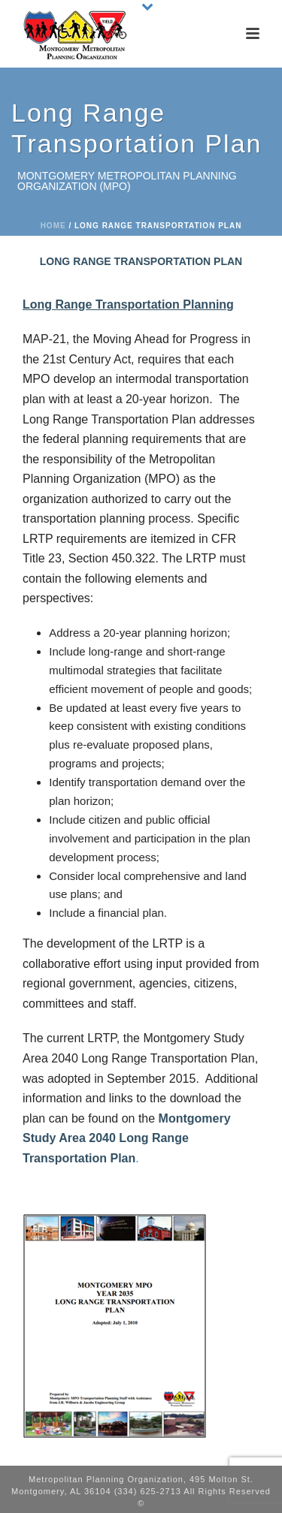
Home (53, 226)
